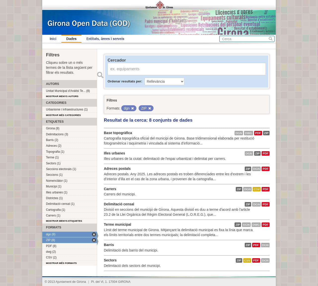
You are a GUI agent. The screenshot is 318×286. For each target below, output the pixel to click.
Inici (53, 38)
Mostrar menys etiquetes (64, 220)
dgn (239, 133)
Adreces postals (117, 169)
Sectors (110, 260)
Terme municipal (117, 224)
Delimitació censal (119, 204)
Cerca (271, 39)
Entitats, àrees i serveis (105, 38)
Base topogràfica (118, 133)
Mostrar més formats (61, 263)
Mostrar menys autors (62, 96)
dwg (248, 133)
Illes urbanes (114, 153)
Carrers (110, 189)
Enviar (100, 75)
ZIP (266, 133)
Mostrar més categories (63, 115)
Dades (71, 38)
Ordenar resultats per (124, 81)
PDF (258, 133)
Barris (109, 245)
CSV (257, 189)
